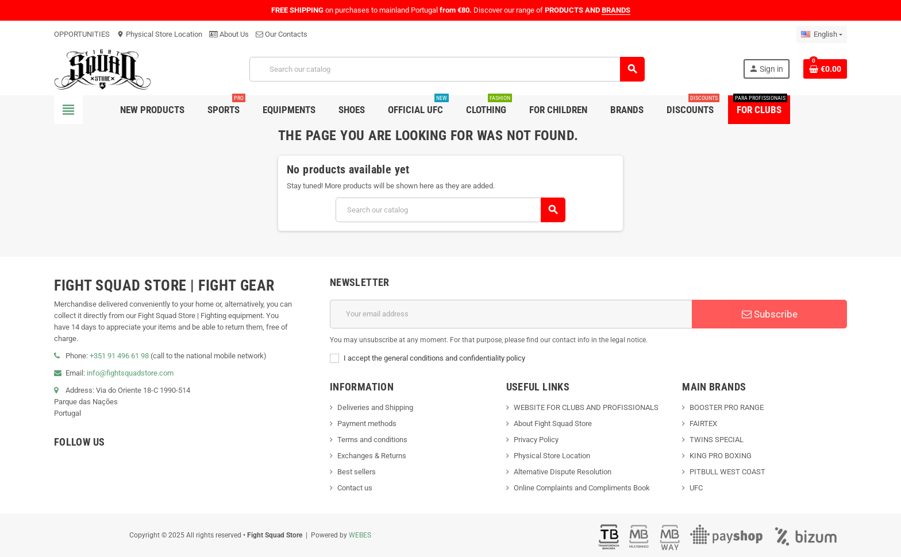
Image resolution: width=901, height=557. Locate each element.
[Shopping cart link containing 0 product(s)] (825, 69)
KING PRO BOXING (721, 455)
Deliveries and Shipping (375, 407)
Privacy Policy (536, 439)
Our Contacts (281, 34)
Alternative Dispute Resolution (562, 471)
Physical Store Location (159, 34)
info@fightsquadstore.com (130, 373)
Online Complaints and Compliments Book (582, 487)
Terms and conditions (372, 439)
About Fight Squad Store (553, 423)
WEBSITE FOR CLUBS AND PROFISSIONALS (586, 407)
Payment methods (366, 423)
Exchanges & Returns (371, 455)
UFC (696, 487)
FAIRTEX (703, 423)
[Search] (447, 69)
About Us (229, 34)
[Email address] (511, 314)
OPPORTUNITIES (82, 34)
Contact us (354, 487)
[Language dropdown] (821, 34)
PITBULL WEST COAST (727, 471)
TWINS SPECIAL (717, 439)
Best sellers (356, 471)
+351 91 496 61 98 (119, 355)
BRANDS (616, 10)
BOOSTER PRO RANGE (727, 407)
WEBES (360, 535)
